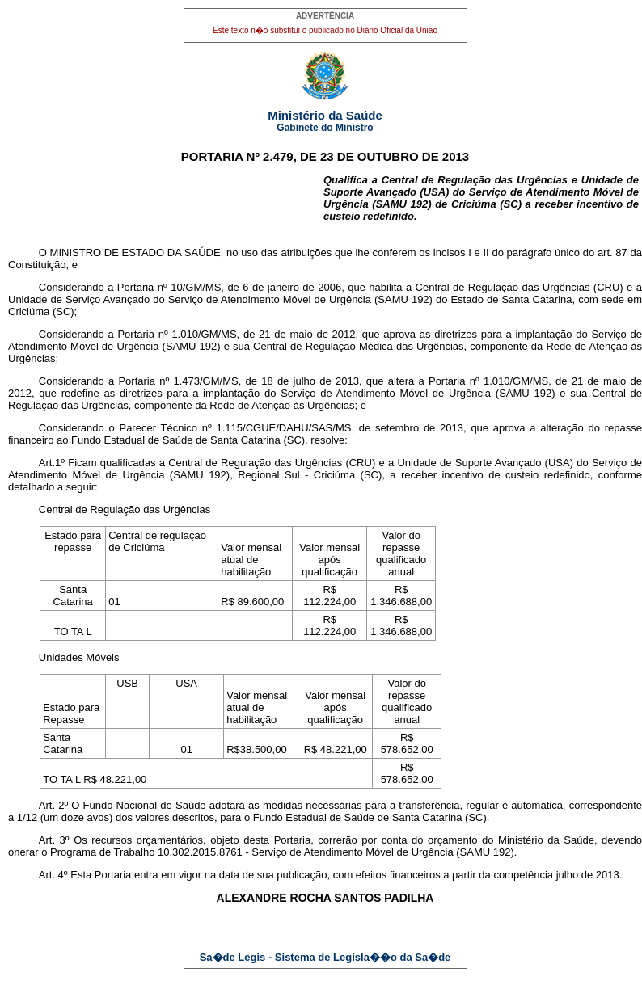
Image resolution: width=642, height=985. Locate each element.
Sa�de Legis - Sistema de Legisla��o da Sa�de (325, 957)
